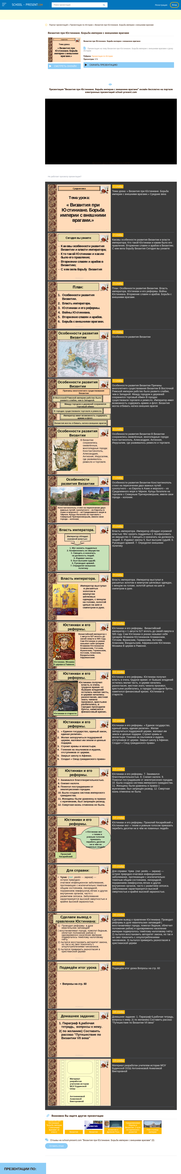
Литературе (11, 75)
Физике (8, 122)
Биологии (9, 44)
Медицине (10, 83)
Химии (8, 135)
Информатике (12, 66)
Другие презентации (16, 148)
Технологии (11, 118)
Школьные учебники (161, 1169)
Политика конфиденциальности (91, 1169)
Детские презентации (16, 57)
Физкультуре (11, 127)
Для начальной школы (17, 62)
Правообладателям (123, 1169)
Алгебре (9, 31)
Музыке (8, 88)
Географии (10, 49)
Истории (9, 70)
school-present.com (20, 1167)
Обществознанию (14, 101)
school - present (27, 5)
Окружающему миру (16, 105)
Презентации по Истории (107, 56)
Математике (11, 79)
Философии (11, 131)
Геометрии (10, 53)
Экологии (9, 140)
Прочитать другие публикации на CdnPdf (113, 163)
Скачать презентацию (106, 65)
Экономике (10, 144)
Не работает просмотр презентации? (70, 176)
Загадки (142, 1169)
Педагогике (10, 109)
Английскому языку (15, 36)
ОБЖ (7, 96)
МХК (6, 92)
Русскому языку (13, 114)
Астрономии (11, 40)
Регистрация (161, 5)
